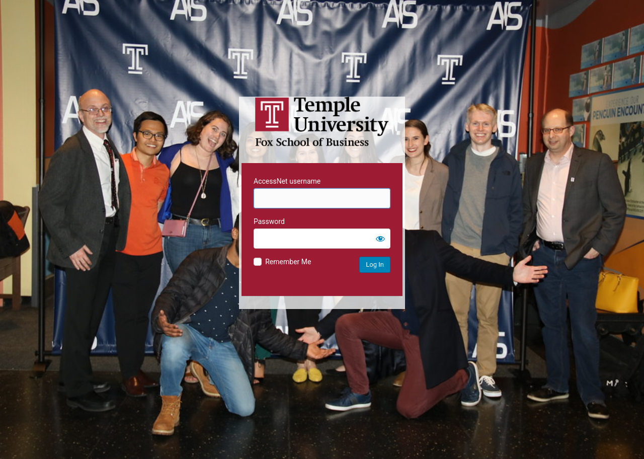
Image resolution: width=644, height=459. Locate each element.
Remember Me (288, 262)
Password (269, 221)
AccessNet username (287, 181)
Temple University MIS (322, 122)
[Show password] (380, 238)
